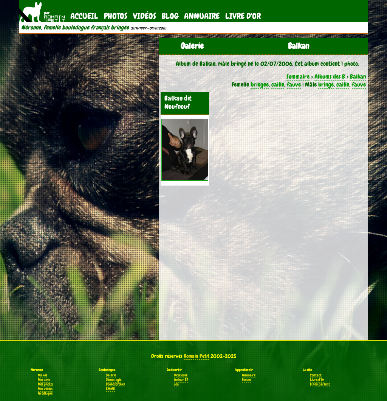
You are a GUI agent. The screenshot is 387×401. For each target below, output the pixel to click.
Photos (115, 16)
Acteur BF (181, 380)
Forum (246, 380)
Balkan (358, 77)
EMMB (110, 389)
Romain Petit (196, 356)
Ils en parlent (320, 384)
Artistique (45, 393)
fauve (294, 84)
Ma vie (42, 375)
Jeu (176, 384)
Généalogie (113, 380)
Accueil (84, 16)
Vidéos (144, 16)
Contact (316, 375)
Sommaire (298, 77)
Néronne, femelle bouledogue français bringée (75, 27)
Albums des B (329, 77)
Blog (170, 16)
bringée (260, 84)
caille (277, 84)
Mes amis (44, 380)
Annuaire (202, 16)
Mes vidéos (45, 389)
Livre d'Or (243, 16)
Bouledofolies (115, 384)
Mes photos (45, 384)
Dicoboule (180, 375)
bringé (326, 84)
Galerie (111, 375)
